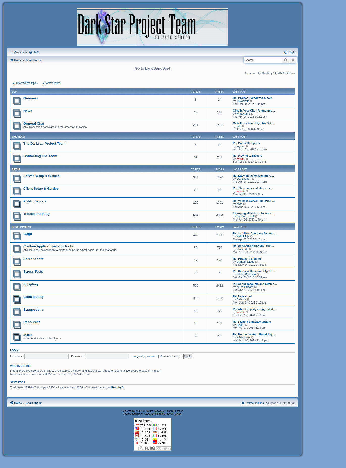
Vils (239, 126)
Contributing (33, 297)
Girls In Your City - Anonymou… (254, 110)
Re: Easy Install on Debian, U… (253, 175)
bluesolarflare (245, 286)
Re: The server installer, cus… (253, 188)
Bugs (27, 234)
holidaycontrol (245, 216)
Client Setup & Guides (40, 188)
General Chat (33, 123)
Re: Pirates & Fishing (247, 258)
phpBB (139, 411)
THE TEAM (18, 136)
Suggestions (33, 309)
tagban (241, 146)
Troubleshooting (36, 214)
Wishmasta (243, 337)
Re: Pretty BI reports (246, 143)
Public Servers (35, 201)
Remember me (171, 356)
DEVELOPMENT (21, 227)
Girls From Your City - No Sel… (253, 123)
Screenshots (33, 259)
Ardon (240, 324)
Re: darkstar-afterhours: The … (253, 245)
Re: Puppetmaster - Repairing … (254, 334)
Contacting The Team (40, 156)
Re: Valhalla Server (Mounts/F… (254, 200)
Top (14, 91)
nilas (240, 203)
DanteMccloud (245, 261)
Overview (30, 98)
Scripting (30, 284)
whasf (241, 158)
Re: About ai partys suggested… (254, 309)
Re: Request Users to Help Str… (254, 271)
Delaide (241, 299)
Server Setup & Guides (41, 176)
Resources (31, 322)
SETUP (16, 169)
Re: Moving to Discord (247, 155)
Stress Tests (33, 271)
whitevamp (243, 113)
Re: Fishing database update (252, 321)
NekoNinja (243, 236)
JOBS (28, 335)
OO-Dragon (244, 178)
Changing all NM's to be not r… (253, 213)
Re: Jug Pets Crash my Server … (254, 233)
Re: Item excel (242, 296)
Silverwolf (243, 100)
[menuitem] (34, 52)
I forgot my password (144, 356)
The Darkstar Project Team (44, 143)
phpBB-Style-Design (170, 413)
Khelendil (242, 249)
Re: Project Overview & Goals (252, 97)
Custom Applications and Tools (48, 246)
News (27, 111)
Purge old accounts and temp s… (255, 283)
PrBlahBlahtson (246, 274)
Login (14, 350)
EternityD (117, 387)
